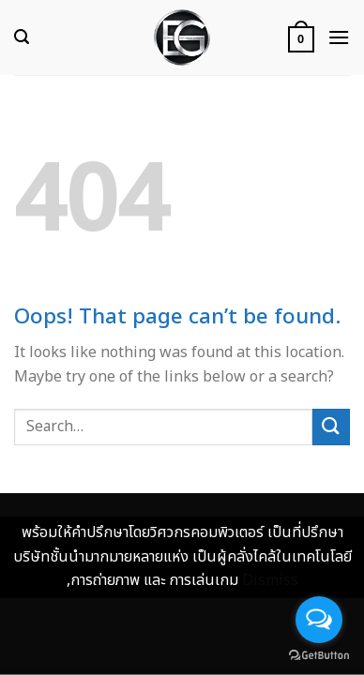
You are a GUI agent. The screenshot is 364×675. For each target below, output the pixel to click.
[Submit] (331, 427)
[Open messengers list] (319, 619)
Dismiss (270, 580)
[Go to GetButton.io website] (319, 656)
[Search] (21, 37)
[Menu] (338, 37)
